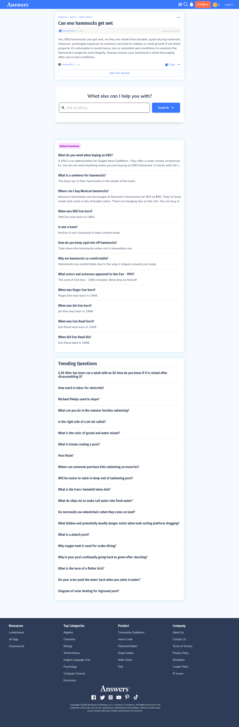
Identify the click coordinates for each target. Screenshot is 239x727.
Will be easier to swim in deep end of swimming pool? (95, 478)
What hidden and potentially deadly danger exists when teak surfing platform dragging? (119, 523)
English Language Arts (77, 660)
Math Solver (125, 660)
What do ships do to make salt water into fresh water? (95, 501)
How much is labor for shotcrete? (81, 388)
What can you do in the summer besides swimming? (93, 410)
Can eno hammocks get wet (85, 23)
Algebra (68, 632)
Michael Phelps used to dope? (78, 399)
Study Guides (126, 653)
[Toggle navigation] (180, 4)
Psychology (70, 666)
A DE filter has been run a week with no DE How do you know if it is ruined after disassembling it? (112, 375)
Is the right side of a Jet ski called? (82, 422)
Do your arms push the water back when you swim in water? (99, 580)
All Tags (13, 639)
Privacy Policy (181, 653)
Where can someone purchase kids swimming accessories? (98, 467)
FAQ (120, 666)
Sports (73, 17)
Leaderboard (16, 632)
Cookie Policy (180, 666)
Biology (68, 646)
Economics (70, 680)
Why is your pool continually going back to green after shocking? (103, 557)
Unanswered (16, 646)
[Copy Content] (170, 65)
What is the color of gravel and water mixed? (89, 433)
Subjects (62, 17)
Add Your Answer (119, 73)
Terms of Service (182, 646)
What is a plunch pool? (73, 535)
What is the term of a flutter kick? (81, 568)
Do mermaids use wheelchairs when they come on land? (96, 512)
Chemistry (70, 639)
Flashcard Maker (128, 646)
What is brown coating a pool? (79, 444)
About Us (178, 632)
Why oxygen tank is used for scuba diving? (87, 546)
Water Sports (85, 17)
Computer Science (74, 673)
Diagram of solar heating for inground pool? (88, 591)
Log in (229, 4)
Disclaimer (179, 660)
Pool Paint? (66, 456)
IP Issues (178, 673)
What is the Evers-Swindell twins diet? (84, 489)
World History (72, 653)
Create (203, 4)
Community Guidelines (131, 632)
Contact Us (179, 639)
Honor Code (125, 639)
